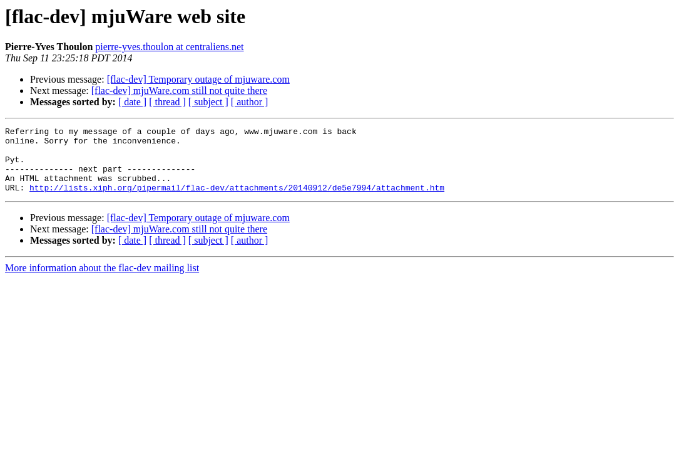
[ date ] (132, 101)
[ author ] (249, 101)
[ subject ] (208, 101)
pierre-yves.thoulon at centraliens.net (169, 46)
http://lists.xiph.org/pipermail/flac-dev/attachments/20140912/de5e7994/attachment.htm (236, 200)
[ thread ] (167, 101)
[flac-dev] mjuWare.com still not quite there (179, 90)
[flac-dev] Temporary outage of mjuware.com (198, 79)
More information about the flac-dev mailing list (102, 281)
